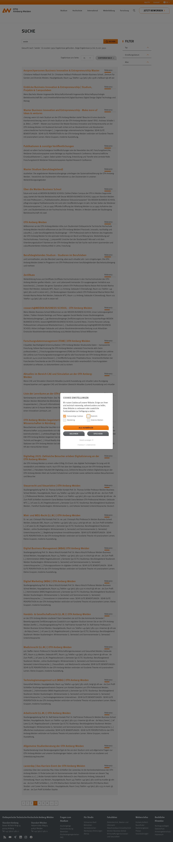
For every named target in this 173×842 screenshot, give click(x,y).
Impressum (81, 445)
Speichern (98, 433)
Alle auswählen (86, 427)
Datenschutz (91, 445)
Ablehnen (74, 433)
